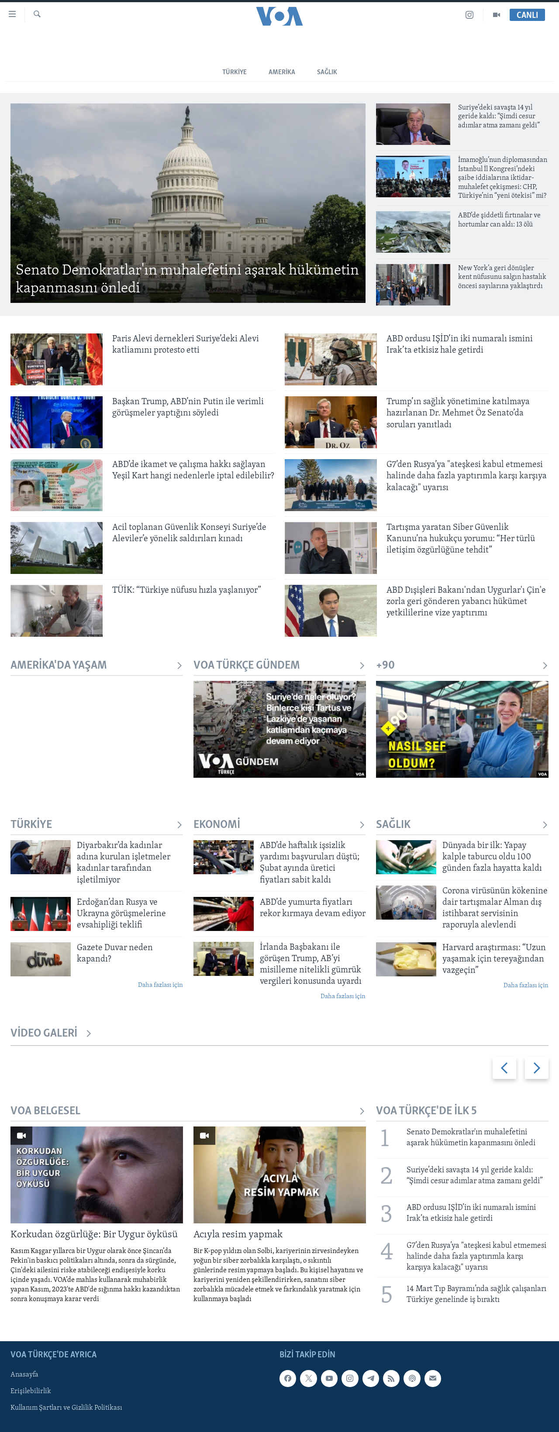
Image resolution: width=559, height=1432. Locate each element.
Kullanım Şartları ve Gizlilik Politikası (66, 1408)
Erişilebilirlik (30, 1391)
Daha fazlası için (160, 985)
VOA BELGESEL (188, 1111)
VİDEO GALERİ (51, 1034)
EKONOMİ (279, 825)
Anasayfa (24, 1374)
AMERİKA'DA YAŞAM (96, 666)
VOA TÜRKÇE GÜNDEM (279, 666)
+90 (462, 666)
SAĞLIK (327, 72)
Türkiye (234, 72)
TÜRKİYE (96, 825)
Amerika (282, 72)
